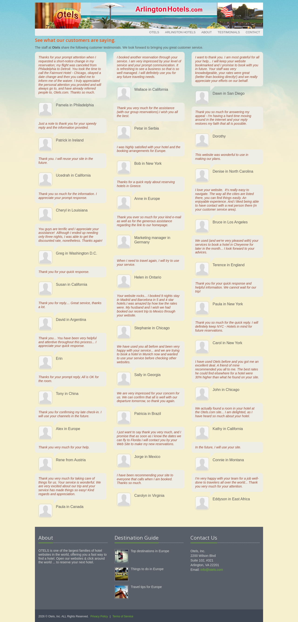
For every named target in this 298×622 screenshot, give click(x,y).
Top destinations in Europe (150, 551)
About (206, 32)
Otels (154, 32)
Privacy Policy (99, 616)
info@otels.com (211, 570)
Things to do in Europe (147, 569)
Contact (253, 32)
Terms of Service (122, 616)
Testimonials (229, 32)
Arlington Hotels (180, 32)
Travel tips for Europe (146, 587)
